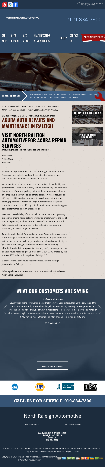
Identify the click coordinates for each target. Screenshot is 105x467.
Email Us (52, 438)
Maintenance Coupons (73, 424)
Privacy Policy (34, 460)
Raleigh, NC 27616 (47, 115)
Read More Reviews (52, 366)
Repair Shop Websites (28, 456)
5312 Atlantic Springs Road (27, 115)
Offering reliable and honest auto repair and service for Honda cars (33, 271)
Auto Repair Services (32, 424)
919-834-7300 (85, 19)
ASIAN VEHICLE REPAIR (38, 109)
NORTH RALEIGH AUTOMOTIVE (16, 106)
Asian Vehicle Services (12, 274)
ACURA (54, 109)
